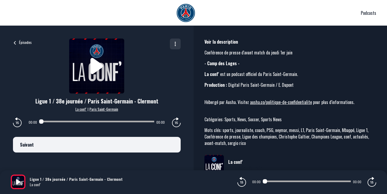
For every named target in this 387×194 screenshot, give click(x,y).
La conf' (80, 109)
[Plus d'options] (175, 44)
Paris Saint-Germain (103, 109)
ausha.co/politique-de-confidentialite (281, 102)
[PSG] (186, 13)
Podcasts (368, 13)
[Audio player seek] (96, 121)
